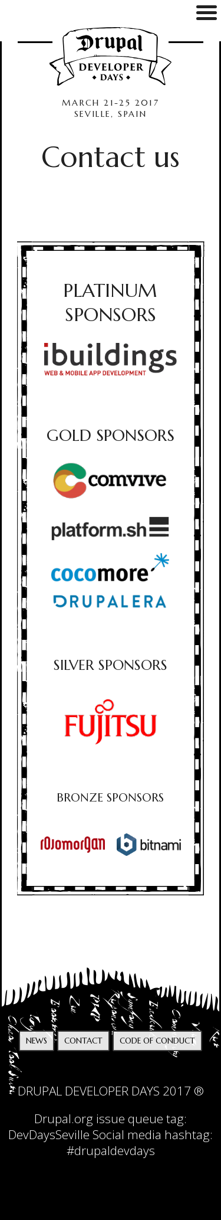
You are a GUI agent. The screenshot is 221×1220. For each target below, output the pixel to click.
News (36, 1041)
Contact (83, 1041)
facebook (123, 1072)
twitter (98, 1072)
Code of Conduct (157, 1041)
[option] (111, 721)
